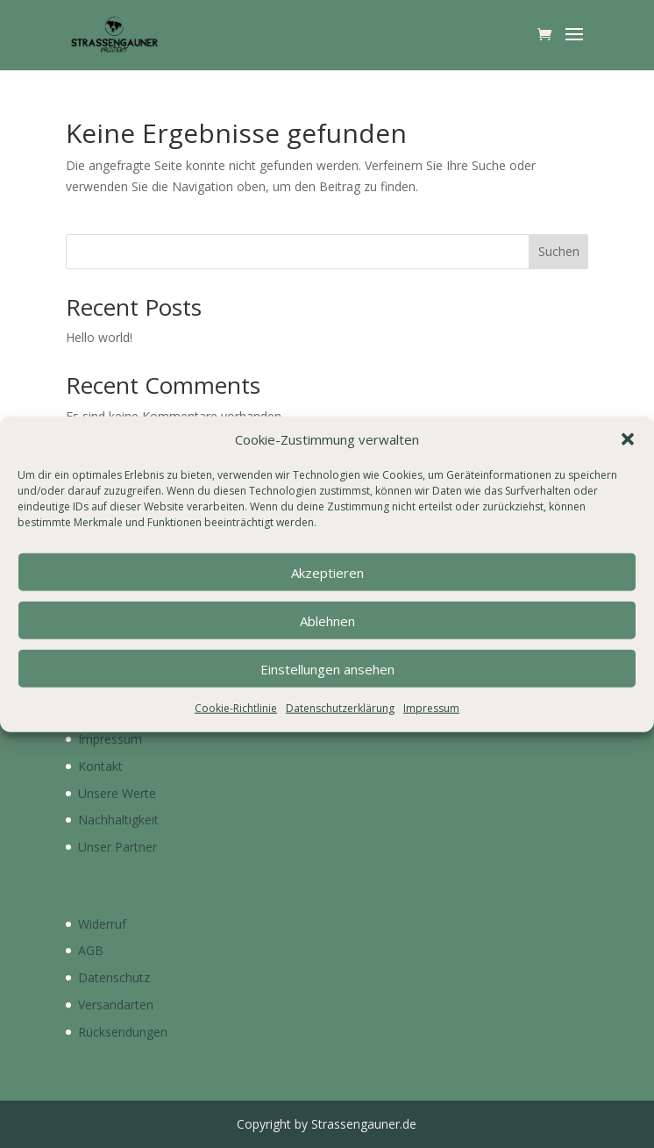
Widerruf (102, 924)
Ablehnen (327, 621)
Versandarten (115, 1004)
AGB (90, 950)
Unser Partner (117, 846)
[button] (627, 439)
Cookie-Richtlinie (236, 708)
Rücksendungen (122, 1031)
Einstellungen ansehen (327, 669)
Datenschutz (114, 977)
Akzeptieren (327, 572)
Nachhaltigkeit (118, 819)
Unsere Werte (117, 793)
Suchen (558, 251)
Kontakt (100, 766)
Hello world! (99, 337)
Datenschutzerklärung (340, 708)
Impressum (431, 708)
